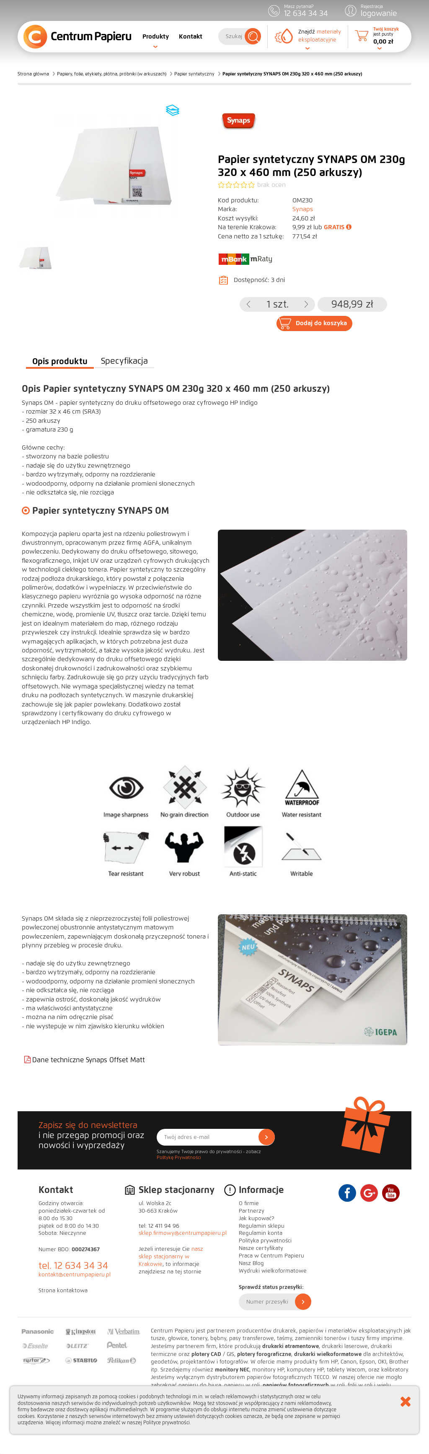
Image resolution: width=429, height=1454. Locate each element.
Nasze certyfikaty (261, 1248)
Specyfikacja (124, 361)
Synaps (302, 209)
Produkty (155, 36)
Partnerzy (251, 1211)
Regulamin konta (260, 1233)
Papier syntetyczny (194, 74)
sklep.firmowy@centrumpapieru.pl (183, 1233)
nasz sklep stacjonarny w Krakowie (171, 1257)
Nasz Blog (251, 1263)
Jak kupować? (256, 1218)
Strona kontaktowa (63, 1290)
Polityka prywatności (265, 1240)
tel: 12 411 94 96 (159, 1226)
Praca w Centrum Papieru (271, 1255)
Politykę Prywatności (179, 1157)
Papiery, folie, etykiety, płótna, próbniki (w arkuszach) (111, 74)
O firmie (249, 1203)
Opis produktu (60, 361)
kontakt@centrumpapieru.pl (75, 1274)
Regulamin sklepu (261, 1226)
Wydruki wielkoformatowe (273, 1271)
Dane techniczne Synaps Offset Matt (88, 1060)
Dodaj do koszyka (321, 323)
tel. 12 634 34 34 (73, 1265)
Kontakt (190, 36)
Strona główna (33, 74)
